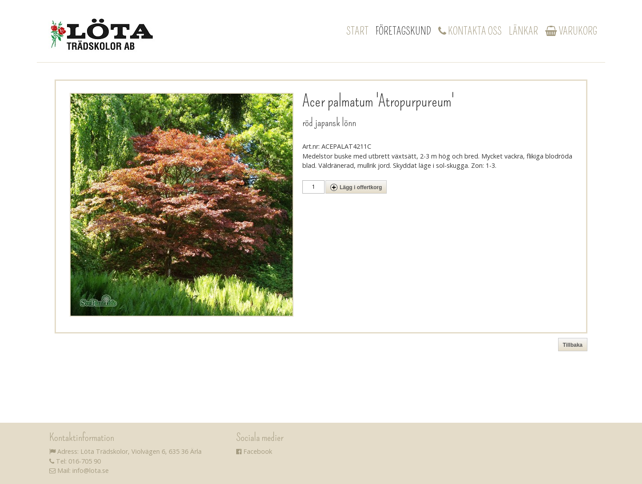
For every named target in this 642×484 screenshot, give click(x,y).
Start (357, 31)
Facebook (254, 451)
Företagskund (403, 31)
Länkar (523, 31)
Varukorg (571, 31)
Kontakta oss (470, 31)
